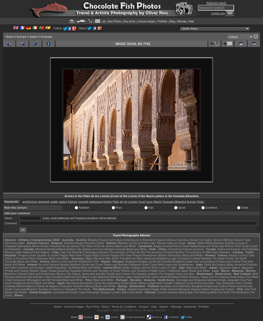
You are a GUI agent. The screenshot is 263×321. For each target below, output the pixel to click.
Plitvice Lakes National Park (22, 252)
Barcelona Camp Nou (93, 283)
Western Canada (114, 249)
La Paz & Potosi (139, 243)
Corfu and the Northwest (76, 261)
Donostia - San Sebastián (219, 283)
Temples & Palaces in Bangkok (57, 289)
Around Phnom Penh (176, 246)
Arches (107, 201)
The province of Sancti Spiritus (165, 252)
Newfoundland (56, 249)
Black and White (126, 246)
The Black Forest (222, 258)
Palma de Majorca (48, 286)
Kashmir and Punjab (30, 267)
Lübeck (196, 258)
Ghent (100, 243)
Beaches (10, 273)
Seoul (8, 283)
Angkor (157, 246)
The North (240, 258)
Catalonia (179, 283)
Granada (46, 36)
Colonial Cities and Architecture (36, 273)
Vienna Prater (242, 239)
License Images (74, 306)
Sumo (162, 270)
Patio (116, 201)
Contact (143, 306)
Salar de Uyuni (176, 243)
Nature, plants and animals (89, 273)
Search (163, 306)
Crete (95, 261)
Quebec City (74, 249)
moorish (83, 201)
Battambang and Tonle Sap (207, 246)
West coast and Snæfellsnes (176, 264)
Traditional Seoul (23, 283)
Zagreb (44, 252)
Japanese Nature (229, 267)
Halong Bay (185, 292)
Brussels (90, 243)
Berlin (115, 258)
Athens (55, 261)
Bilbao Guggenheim (150, 283)
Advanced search (216, 3)
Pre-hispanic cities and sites (176, 273)
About (105, 306)
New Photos (114, 21)
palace (63, 201)
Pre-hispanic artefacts (144, 273)
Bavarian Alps (102, 258)
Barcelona (73, 283)
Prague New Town (70, 255)
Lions (149, 201)
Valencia (89, 286)
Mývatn (64, 264)
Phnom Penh (233, 246)
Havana (103, 252)
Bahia (200, 243)
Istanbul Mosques (179, 289)
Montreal (40, 249)
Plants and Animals (116, 264)
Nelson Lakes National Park (133, 276)
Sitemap (181, 21)
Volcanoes (19, 279)
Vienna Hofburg (223, 239)
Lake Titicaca (158, 243)
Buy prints (129, 21)
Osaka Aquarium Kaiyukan (65, 270)
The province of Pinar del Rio (127, 252)
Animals (38, 276)
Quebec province (93, 249)
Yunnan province (193, 249)
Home (10, 36)
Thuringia (10, 261)
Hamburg (149, 258)
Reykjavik (135, 264)
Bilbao (134, 283)
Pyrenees (42, 258)
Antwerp (69, 243)
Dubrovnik (223, 249)
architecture (30, 201)
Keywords (190, 306)
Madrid (20, 286)
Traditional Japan (178, 270)
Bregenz (93, 239)
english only (218, 13)
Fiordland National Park (66, 276)
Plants (184, 276)
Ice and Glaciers (49, 264)
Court (141, 201)
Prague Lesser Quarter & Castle (38, 255)
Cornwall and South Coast (69, 292)
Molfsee (207, 258)
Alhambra (180, 201)
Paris (32, 258)
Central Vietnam (167, 292)
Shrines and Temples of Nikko (139, 270)
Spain (33, 36)
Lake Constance (180, 258)
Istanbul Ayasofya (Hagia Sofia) (147, 289)
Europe (21, 36)
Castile (168, 283)
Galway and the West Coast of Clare (154, 267)
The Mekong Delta (205, 292)
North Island (158, 276)
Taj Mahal (74, 267)
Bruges (79, 243)
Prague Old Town (121, 255)
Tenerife (78, 286)
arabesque (95, 201)
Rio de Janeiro (70, 246)
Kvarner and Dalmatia (244, 249)
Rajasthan (60, 267)
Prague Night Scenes (96, 255)
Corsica (243, 255)
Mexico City (64, 273)
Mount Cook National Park (98, 276)
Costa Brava (194, 283)
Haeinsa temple (216, 279)
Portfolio (162, 21)
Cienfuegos (90, 252)
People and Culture (111, 239)
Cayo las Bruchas (71, 252)
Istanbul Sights (200, 289)
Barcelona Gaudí (118, 283)
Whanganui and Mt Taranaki (44, 279)
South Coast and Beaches (21, 289)
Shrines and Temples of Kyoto (101, 270)
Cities (47, 276)
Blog (172, 21)
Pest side (247, 261)
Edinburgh (92, 292)
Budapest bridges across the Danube (149, 261)
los (125, 201)
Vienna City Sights (200, 239)
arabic (54, 201)
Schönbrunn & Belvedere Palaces (145, 239)
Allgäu (89, 258)
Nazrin (158, 201)
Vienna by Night (14, 243)
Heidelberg (163, 258)
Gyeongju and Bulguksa (191, 279)
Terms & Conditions (123, 306)
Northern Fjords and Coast (86, 264)
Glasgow (105, 292)
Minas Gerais (40, 246)
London (116, 292)
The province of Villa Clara (201, 252)
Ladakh (48, 267)
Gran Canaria (243, 283)
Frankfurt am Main (131, 258)
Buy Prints (92, 306)
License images (146, 21)
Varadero (224, 252)
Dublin (126, 267)
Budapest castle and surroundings (194, 261)
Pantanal (54, 246)
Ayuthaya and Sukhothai (175, 286)
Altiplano (122, 243)
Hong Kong (175, 249)
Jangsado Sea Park (239, 279)
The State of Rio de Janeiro (97, 246)
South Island (238, 276)
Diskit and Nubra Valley (218, 264)
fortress (73, 201)
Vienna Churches (178, 239)
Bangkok (197, 286)
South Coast (149, 264)
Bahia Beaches (214, 243)
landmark (44, 201)
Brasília (229, 243)
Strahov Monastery (169, 255)
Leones (132, 201)
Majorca (31, 286)
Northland (173, 276)
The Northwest (240, 292)
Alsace (233, 255)
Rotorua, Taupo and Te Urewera (209, 276)
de (121, 201)
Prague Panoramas (145, 255)
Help (191, 21)
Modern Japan (39, 270)
